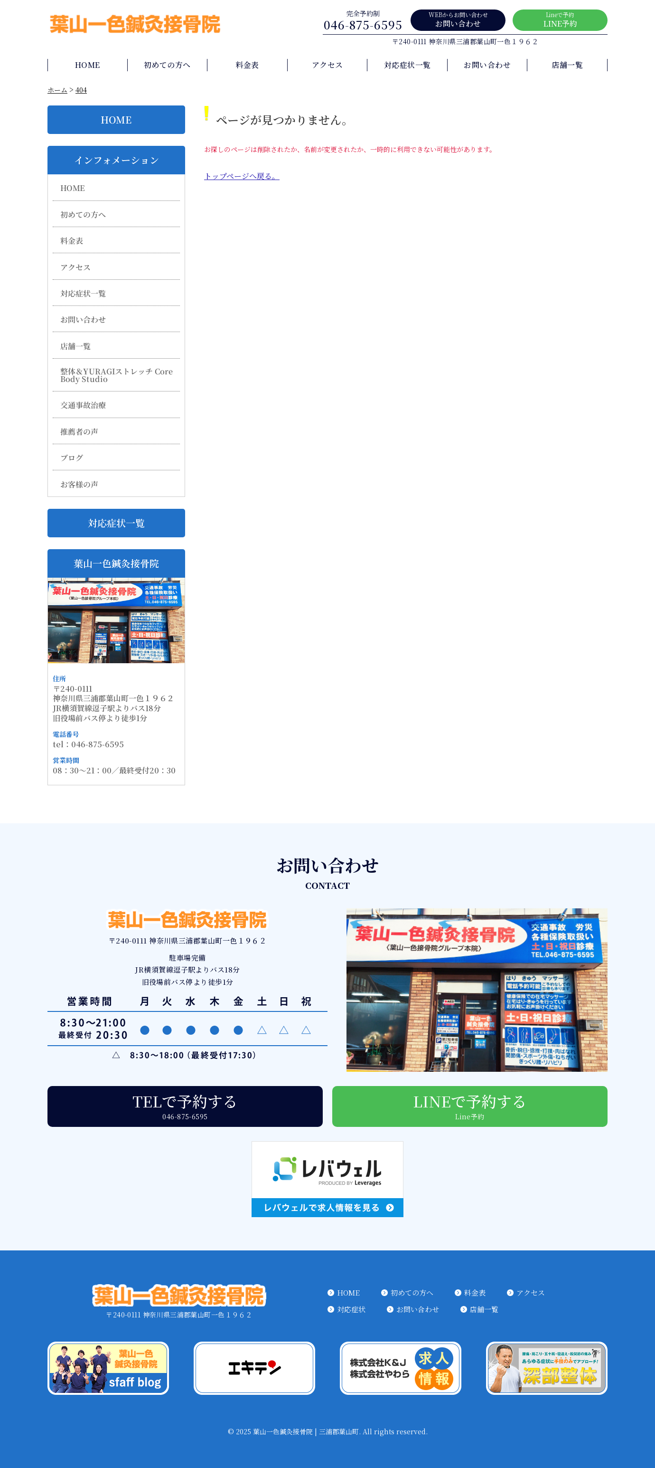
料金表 (247, 64)
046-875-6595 (363, 20)
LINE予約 (560, 19)
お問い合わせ (458, 19)
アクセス (327, 64)
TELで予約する (185, 1105)
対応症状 (351, 1309)
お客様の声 (79, 484)
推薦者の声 (79, 432)
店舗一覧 (567, 64)
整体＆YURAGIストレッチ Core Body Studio (116, 375)
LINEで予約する (470, 1105)
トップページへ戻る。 (242, 176)
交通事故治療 (83, 405)
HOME (87, 64)
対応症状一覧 (407, 64)
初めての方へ (167, 64)
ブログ (71, 458)
